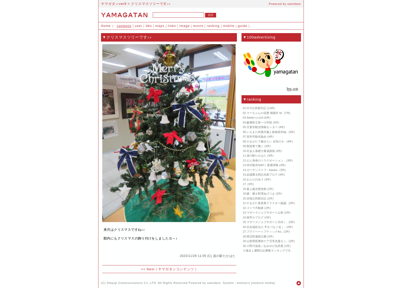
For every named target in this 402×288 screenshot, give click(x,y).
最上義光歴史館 (256, 188)
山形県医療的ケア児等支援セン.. (267, 241)
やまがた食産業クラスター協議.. (267, 203)
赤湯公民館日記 (256, 198)
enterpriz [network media (255, 282)
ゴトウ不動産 (255, 207)
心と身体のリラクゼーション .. (266, 160)
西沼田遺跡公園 (256, 236)
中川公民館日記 (256, 108)
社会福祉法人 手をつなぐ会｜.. (266, 226)
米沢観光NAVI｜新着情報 (262, 165)
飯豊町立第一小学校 (259, 122)
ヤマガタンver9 (113, 4)
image (184, 26)
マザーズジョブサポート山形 (265, 212)
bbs (149, 26)
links (172, 26)
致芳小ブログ (255, 217)
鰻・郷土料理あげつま (261, 193)
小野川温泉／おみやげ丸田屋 (265, 245)
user (138, 26)
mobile (228, 26)
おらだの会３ (255, 179)
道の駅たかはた (224, 256)
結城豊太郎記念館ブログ (262, 174)
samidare (294, 3)
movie (198, 26)
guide (242, 26)
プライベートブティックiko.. (265, 231)
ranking (213, 26)
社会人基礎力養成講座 (261, 150)
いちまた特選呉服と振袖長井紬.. (267, 131)
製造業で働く (255, 146)
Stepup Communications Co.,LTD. (132, 282)
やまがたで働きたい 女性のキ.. (266, 141)
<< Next (148, 269)
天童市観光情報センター (262, 127)
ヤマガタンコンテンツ (176, 269)
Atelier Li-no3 (255, 117)
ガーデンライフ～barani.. (263, 169)
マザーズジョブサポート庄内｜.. (267, 222)
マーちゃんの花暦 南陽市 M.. (265, 112)
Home (106, 26)
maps (159, 26)
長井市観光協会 (256, 136)
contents (124, 26)
